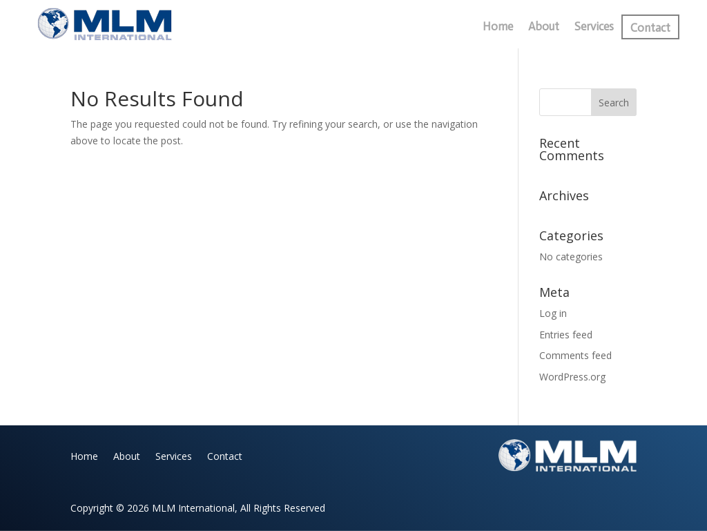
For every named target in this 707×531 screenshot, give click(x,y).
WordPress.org (572, 376)
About (543, 27)
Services (594, 27)
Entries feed (565, 334)
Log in (553, 313)
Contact (650, 29)
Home (498, 27)
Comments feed (575, 355)
